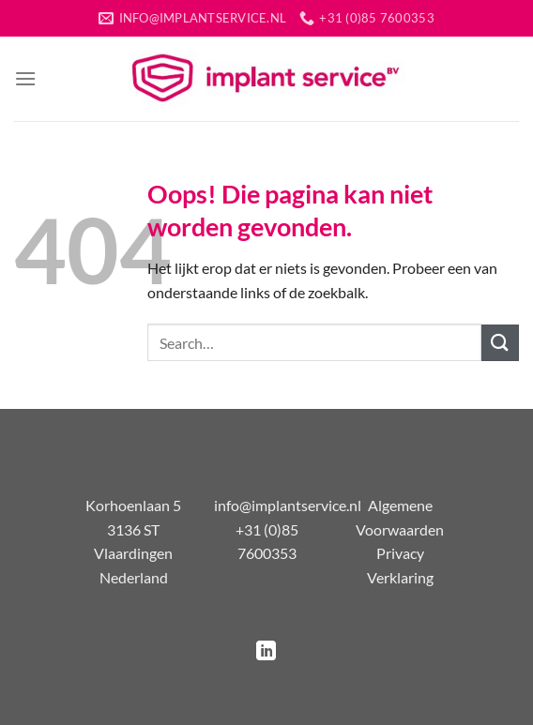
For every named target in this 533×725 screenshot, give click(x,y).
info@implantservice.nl (287, 505)
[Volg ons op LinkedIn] (266, 652)
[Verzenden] (500, 343)
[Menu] (25, 78)
